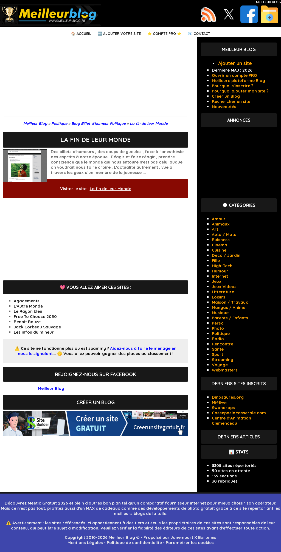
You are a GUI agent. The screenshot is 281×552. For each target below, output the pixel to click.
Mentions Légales (85, 542)
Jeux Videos (224, 286)
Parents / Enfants (230, 317)
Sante (218, 349)
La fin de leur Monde (110, 188)
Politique (221, 333)
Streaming (222, 359)
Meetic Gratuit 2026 (48, 503)
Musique (220, 312)
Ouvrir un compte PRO (234, 75)
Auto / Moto (224, 234)
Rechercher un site (231, 101)
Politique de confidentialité (134, 542)
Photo (218, 328)
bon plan (112, 503)
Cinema (219, 244)
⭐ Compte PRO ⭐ (164, 33)
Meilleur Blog (268, 2)
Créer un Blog (226, 96)
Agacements (27, 300)
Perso (218, 323)
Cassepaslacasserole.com (239, 412)
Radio (218, 338)
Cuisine (219, 250)
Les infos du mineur (34, 332)
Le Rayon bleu (28, 311)
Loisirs (218, 297)
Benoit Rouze (27, 321)
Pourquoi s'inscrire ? (232, 85)
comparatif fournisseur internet (173, 503)
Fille (216, 260)
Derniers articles (239, 437)
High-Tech (222, 265)
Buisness (221, 239)
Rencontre (222, 344)
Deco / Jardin (226, 255)
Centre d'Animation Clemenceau (231, 420)
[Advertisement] (95, 78)
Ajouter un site (235, 63)
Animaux (221, 224)
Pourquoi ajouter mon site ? (240, 91)
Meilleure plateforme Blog (238, 80)
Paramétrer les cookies (190, 542)
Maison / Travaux (230, 302)
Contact (201, 33)
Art (215, 229)
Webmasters (225, 370)
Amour (219, 218)
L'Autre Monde (28, 306)
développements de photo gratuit (180, 508)
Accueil (84, 33)
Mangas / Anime (228, 307)
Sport (217, 354)
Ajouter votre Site (122, 33)
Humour (220, 271)
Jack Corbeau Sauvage (37, 326)
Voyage (220, 364)
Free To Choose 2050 (35, 316)
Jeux (216, 281)
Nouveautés (224, 106)
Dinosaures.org (228, 397)
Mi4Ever (219, 402)
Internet (220, 276)
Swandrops (223, 407)
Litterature (223, 291)
